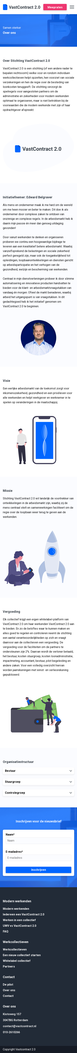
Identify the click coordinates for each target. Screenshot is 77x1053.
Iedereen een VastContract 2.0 (23, 914)
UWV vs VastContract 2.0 (19, 925)
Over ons (9, 990)
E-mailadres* (14, 851)
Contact (8, 996)
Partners (9, 966)
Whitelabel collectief (17, 961)
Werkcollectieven (15, 949)
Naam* (10, 834)
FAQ (5, 931)
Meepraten (55, 7)
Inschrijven (38, 869)
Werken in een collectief (19, 920)
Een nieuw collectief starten (22, 955)
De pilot (8, 984)
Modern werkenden (16, 908)
